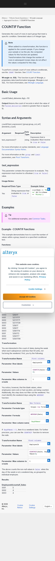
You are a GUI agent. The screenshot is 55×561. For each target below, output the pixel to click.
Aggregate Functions (11, 20)
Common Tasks (38, 219)
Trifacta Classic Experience (18, 18)
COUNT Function (33, 72)
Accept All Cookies (27, 297)
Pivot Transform (22, 157)
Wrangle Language (36, 18)
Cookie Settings (35, 289)
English (48, 506)
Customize (28, 305)
